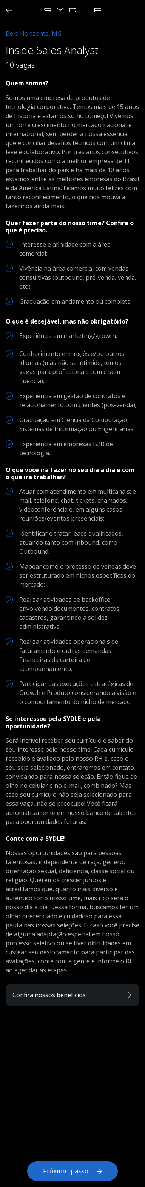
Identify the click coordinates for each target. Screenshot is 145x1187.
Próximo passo (72, 1170)
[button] (72, 995)
